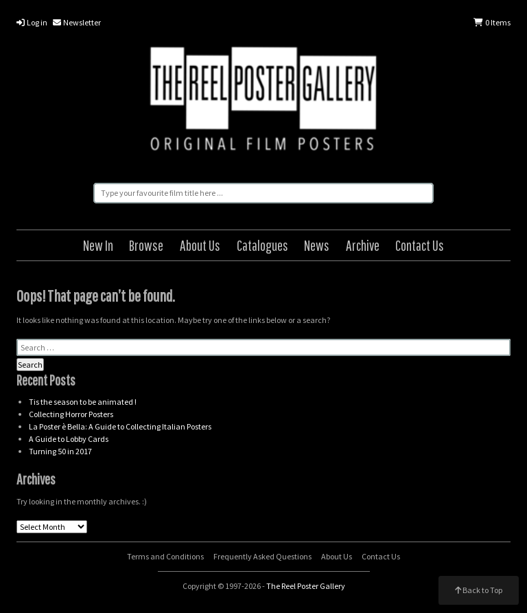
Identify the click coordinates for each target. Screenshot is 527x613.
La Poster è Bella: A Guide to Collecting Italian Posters (120, 426)
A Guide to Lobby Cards (68, 439)
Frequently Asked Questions (262, 556)
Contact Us (419, 245)
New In (98, 245)
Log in (31, 22)
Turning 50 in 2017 (60, 451)
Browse (146, 245)
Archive (362, 245)
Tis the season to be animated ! (83, 402)
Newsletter (77, 22)
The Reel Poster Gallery (263, 101)
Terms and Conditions (165, 556)
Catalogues (262, 245)
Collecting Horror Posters (71, 414)
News (316, 245)
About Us (200, 245)
